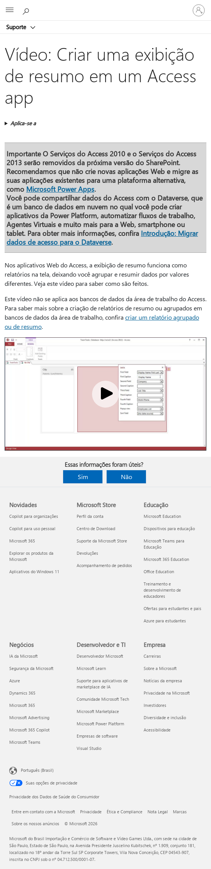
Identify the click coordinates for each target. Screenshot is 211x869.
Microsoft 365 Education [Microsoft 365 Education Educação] (166, 559)
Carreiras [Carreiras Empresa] (152, 656)
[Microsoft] (105, 5)
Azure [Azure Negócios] (14, 680)
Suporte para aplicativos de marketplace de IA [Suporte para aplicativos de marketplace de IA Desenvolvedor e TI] (102, 684)
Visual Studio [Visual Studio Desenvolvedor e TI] (89, 748)
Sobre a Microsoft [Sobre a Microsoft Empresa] (160, 668)
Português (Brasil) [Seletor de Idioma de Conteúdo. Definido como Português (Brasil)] (37, 770)
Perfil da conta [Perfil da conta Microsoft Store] (90, 516)
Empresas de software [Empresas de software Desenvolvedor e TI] (97, 736)
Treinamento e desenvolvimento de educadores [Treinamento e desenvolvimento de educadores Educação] (162, 590)
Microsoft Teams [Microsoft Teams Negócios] (24, 742)
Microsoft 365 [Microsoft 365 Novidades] (22, 541)
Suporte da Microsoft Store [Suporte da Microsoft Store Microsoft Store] (102, 541)
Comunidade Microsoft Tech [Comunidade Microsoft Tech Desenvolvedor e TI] (103, 699)
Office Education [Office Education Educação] (159, 571)
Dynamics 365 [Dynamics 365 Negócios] (22, 693)
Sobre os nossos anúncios (35, 823)
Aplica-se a (23, 123)
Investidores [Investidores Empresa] (155, 705)
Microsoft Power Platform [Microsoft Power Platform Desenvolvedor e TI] (100, 723)
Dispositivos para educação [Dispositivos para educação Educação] (169, 528)
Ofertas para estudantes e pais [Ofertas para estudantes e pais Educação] (172, 608)
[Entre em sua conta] (198, 10)
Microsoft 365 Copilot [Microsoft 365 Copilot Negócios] (29, 730)
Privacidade (91, 811)
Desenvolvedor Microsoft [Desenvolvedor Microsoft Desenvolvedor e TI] (100, 656)
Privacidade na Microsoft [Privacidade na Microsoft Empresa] (167, 693)
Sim (83, 477)
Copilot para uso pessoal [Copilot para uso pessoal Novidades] (32, 528)
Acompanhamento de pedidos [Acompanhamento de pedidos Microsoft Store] (104, 565)
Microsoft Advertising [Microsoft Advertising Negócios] (29, 717)
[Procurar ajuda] (26, 10)
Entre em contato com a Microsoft (43, 811)
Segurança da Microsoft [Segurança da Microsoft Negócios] (31, 668)
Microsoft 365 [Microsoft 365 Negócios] (22, 705)
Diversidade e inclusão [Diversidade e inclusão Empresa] (165, 717)
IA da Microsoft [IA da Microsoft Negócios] (23, 656)
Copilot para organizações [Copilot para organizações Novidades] (33, 516)
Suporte (17, 27)
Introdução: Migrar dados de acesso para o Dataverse (102, 237)
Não (126, 477)
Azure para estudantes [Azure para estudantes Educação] (165, 621)
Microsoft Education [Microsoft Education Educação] (162, 516)
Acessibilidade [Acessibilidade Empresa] (157, 730)
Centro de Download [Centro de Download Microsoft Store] (96, 528)
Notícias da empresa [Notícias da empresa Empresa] (163, 680)
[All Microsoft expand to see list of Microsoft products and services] (9, 10)
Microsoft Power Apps (60, 188)
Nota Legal (157, 811)
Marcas (180, 811)
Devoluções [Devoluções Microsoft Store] (87, 553)
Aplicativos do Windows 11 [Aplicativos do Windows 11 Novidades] (34, 571)
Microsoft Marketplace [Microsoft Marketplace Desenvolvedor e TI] (98, 711)
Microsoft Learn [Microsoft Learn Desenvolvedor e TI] (91, 668)
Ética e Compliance (124, 811)
